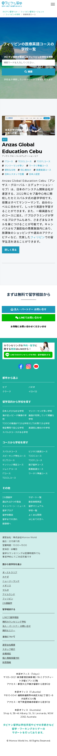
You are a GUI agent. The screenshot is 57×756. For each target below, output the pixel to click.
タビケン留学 (10, 57)
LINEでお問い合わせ (28, 317)
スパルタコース (9, 451)
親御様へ (6, 523)
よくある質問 (35, 515)
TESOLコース (25, 161)
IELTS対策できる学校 (39, 423)
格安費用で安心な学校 (13, 427)
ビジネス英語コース (38, 451)
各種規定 (6, 653)
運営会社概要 (8, 645)
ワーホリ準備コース (38, 165)
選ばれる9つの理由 (11, 501)
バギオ (32, 387)
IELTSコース (8, 460)
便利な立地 (10, 170)
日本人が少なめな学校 (13, 411)
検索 (28, 71)
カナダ (5, 577)
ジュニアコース (9, 469)
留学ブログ (7, 510)
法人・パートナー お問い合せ (28, 309)
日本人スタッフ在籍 (14, 174)
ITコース (9, 161)
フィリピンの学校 (12, 14)
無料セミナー (8, 630)
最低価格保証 (35, 501)
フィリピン (37, 237)
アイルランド (8, 594)
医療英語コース (43, 170)
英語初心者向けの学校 (39, 427)
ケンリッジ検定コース (13, 464)
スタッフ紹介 (8, 649)
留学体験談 (7, 515)
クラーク (6, 391)
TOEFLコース (43, 161)
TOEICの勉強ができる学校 (15, 423)
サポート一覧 (35, 497)
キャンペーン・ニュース (14, 506)
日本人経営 (34, 174)
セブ (5, 139)
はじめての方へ (36, 519)
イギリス (6, 585)
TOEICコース (35, 456)
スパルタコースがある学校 (15, 432)
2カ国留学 (7, 497)
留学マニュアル (36, 506)
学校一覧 (33, 510)
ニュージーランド (10, 581)
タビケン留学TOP (9, 12)
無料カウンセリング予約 (14, 621)
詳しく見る (11, 249)
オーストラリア (9, 572)
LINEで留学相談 (10, 617)
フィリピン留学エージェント (32, 12)
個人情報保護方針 (10, 658)
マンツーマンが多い (14, 165)
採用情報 (6, 662)
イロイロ (33, 391)
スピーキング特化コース (14, 456)
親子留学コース (36, 464)
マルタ (5, 590)
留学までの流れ (9, 519)
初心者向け (26, 170)
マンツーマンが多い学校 (40, 411)
